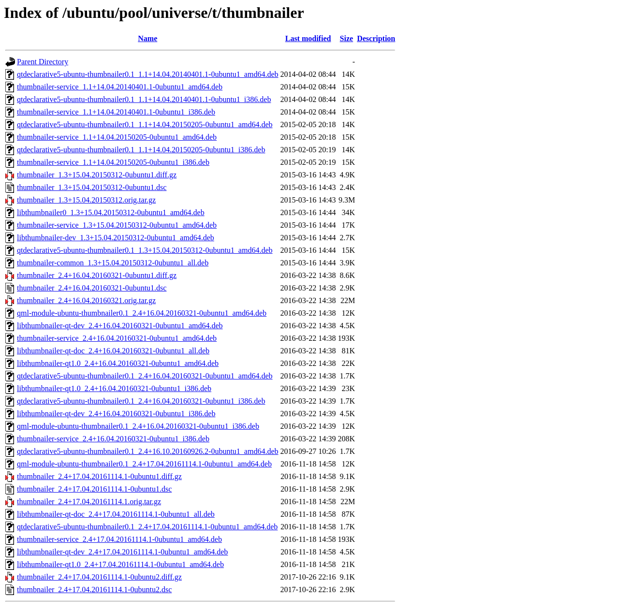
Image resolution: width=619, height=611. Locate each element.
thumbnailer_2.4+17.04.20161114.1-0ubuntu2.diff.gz (99, 577)
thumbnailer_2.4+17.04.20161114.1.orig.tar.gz (89, 501)
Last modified (308, 38)
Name (147, 38)
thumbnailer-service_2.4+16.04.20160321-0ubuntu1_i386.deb (113, 439)
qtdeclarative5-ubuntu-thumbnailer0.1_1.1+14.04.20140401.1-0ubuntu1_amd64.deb (147, 74)
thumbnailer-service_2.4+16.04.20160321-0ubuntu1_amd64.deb (117, 338)
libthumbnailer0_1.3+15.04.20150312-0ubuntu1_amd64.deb (111, 212)
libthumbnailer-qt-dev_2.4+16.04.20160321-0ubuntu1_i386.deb (116, 413)
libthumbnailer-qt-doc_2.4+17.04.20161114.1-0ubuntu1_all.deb (116, 514)
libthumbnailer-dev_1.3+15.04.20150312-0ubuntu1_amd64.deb (115, 237)
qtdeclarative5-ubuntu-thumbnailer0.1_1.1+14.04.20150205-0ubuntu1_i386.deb (141, 149)
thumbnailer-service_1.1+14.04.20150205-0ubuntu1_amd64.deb (117, 137)
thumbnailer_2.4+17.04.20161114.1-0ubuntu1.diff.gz (99, 476)
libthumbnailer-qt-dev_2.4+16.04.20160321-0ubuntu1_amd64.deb (120, 325)
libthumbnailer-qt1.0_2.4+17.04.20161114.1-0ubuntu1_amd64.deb (120, 564)
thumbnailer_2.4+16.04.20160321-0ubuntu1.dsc (91, 288)
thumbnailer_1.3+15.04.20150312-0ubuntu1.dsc (91, 187)
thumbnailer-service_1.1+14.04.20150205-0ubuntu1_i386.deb (113, 162)
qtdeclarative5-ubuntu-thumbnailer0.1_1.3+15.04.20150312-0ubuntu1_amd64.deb (144, 250)
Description (376, 38)
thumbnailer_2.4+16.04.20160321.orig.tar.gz (86, 300)
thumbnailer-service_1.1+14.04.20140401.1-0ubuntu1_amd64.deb (119, 87)
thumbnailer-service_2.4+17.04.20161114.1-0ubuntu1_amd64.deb (119, 539)
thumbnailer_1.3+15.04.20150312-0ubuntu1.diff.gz (97, 175)
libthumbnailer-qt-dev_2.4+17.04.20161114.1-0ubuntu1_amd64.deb (122, 552)
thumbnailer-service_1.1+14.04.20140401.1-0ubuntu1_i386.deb (116, 112)
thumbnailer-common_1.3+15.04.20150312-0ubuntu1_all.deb (112, 263)
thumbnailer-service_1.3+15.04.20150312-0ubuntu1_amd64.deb (117, 225)
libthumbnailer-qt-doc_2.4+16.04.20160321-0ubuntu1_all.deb (113, 351)
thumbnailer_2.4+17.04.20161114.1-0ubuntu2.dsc (94, 589)
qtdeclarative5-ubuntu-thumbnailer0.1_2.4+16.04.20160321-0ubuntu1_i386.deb (141, 401)
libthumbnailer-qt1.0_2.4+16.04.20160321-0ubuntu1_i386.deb (114, 388)
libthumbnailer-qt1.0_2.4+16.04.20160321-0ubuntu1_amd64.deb (118, 363)
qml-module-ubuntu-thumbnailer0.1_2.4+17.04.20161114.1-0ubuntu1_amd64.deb (144, 464)
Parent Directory (42, 62)
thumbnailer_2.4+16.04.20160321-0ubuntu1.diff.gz (97, 275)
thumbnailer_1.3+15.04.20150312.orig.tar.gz (86, 200)
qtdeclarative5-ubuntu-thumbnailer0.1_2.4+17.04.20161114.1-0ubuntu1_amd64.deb (147, 527)
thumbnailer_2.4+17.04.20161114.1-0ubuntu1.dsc (94, 489)
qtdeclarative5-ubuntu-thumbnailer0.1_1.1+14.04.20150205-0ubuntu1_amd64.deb (144, 124)
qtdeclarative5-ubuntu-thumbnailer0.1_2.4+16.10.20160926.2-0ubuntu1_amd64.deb (147, 451)
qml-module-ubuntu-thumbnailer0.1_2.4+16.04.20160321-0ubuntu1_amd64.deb (141, 313)
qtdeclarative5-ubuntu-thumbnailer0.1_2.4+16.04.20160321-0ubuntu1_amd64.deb (144, 376)
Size (347, 38)
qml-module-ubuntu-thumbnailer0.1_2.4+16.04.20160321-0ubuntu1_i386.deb (138, 426)
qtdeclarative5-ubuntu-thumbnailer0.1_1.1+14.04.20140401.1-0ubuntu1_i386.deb (144, 99)
